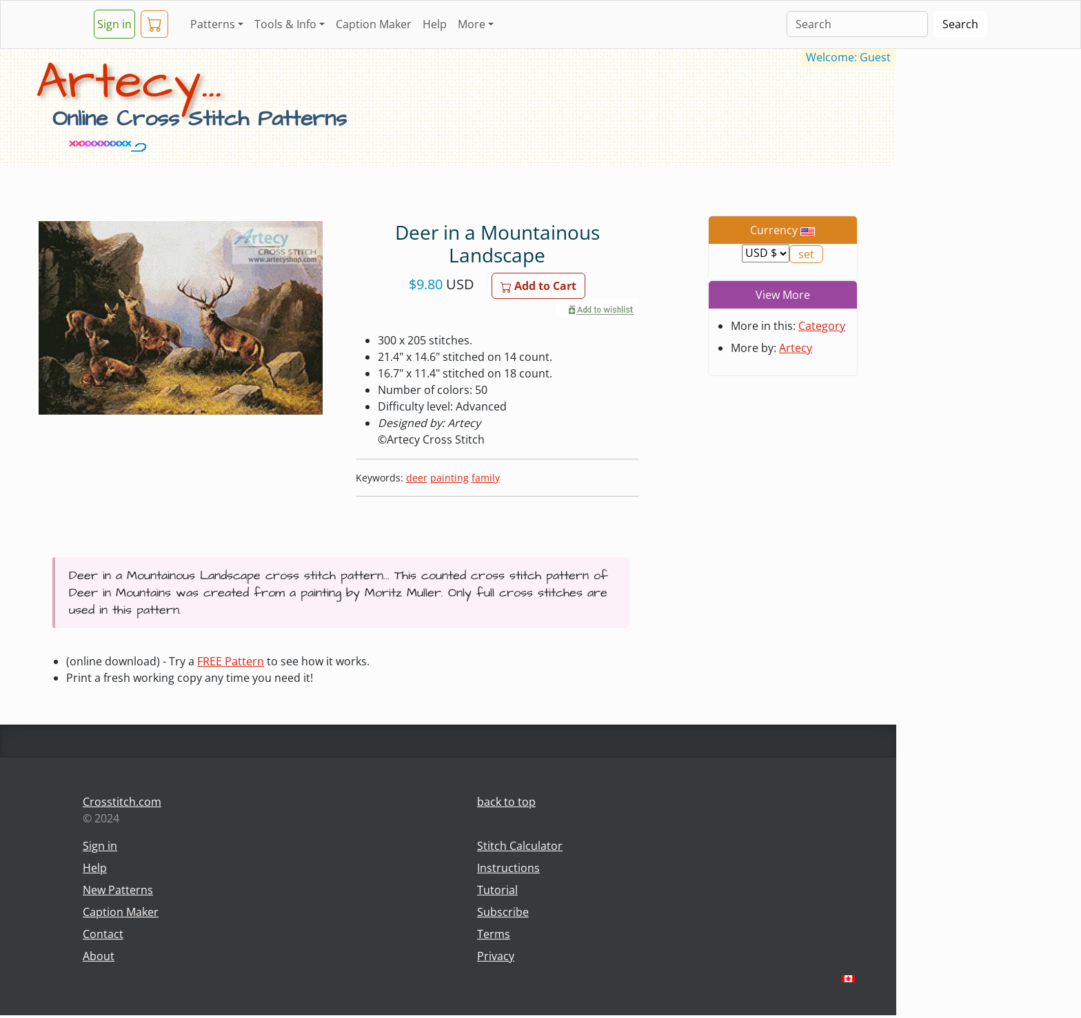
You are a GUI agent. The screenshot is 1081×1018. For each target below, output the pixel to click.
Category (821, 325)
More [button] (471, 24)
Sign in (114, 24)
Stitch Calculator (520, 845)
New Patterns (118, 889)
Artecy (795, 347)
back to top (506, 801)
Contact (103, 934)
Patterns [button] (212, 24)
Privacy (495, 956)
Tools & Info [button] (285, 24)
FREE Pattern (230, 661)
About (98, 956)
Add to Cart (538, 285)
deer (416, 477)
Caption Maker (374, 24)
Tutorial (497, 889)
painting (449, 477)
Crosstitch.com (122, 801)
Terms (493, 934)
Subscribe (503, 912)
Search (960, 24)
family (486, 477)
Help (435, 24)
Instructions (508, 867)
